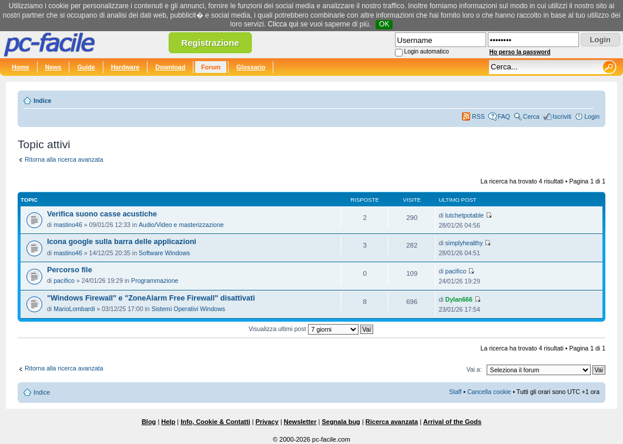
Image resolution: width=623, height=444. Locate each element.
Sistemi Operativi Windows (188, 308)
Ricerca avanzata (392, 421)
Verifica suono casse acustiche (102, 214)
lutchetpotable (465, 215)
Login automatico (426, 51)
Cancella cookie (489, 391)
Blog (149, 421)
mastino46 (67, 224)
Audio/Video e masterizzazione (181, 224)
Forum (210, 67)
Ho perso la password (520, 52)
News (53, 67)
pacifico (64, 280)
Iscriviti (561, 116)
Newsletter (300, 421)
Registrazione (210, 43)
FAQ (504, 116)
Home (20, 67)
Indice (42, 100)
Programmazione (154, 280)
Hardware (125, 67)
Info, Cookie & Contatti (215, 421)
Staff (455, 391)
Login (591, 116)
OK (384, 24)
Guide (86, 67)
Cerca (531, 116)
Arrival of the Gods (452, 421)
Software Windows (164, 252)
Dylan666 (459, 299)
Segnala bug (340, 421)
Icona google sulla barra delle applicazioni (121, 242)
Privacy (267, 421)
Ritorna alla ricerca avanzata (64, 159)
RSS (478, 116)
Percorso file (69, 270)
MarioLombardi (74, 308)
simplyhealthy (464, 242)
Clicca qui (283, 24)
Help (168, 421)
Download (170, 67)
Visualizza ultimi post (311, 328)
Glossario (250, 67)
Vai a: (473, 369)
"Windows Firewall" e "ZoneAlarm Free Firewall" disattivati (151, 298)
